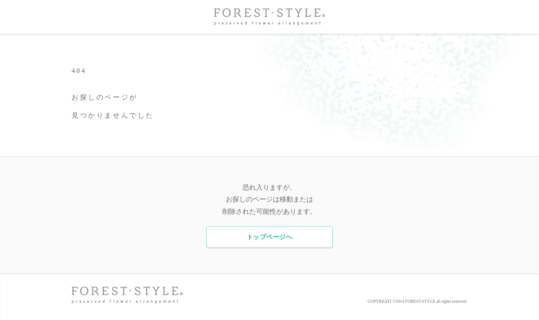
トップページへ (269, 237)
